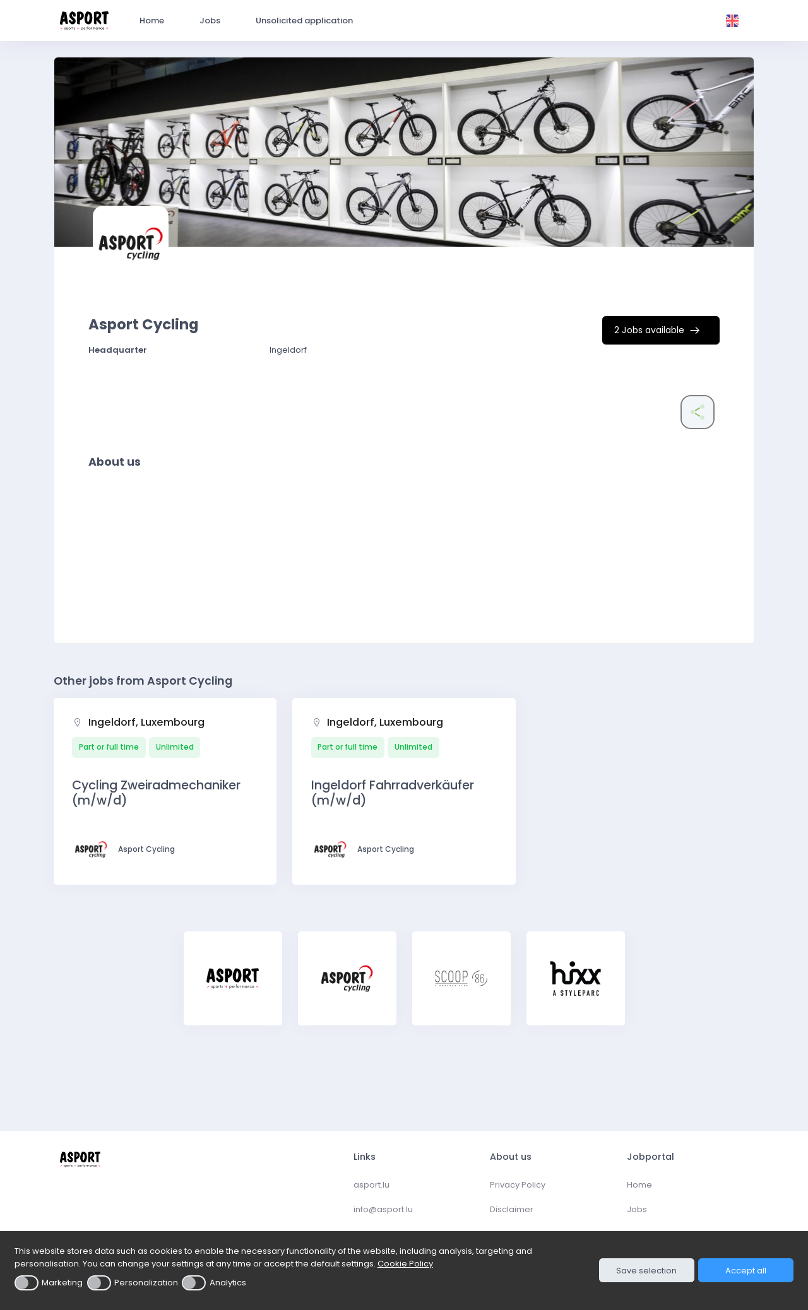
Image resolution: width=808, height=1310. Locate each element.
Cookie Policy (405, 1264)
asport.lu (371, 1185)
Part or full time (109, 746)
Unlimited (175, 746)
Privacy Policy (517, 1185)
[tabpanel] (233, 986)
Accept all (745, 1271)
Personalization (146, 1283)
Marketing (62, 1283)
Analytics (228, 1283)
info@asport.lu (383, 1209)
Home (639, 1185)
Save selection (646, 1271)
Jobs (637, 1209)
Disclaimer (511, 1209)
